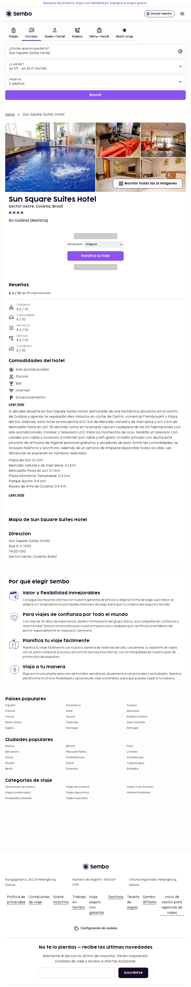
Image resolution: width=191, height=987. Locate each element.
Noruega (72, 728)
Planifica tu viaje (95, 255)
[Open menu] (182, 13)
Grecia (9, 716)
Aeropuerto (75, 244)
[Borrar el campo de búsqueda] (180, 51)
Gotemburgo (135, 757)
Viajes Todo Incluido (140, 787)
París (130, 746)
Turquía (132, 705)
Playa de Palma (76, 751)
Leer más (16, 404)
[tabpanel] (95, 72)
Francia (10, 711)
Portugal (132, 728)
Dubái (70, 763)
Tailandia (72, 722)
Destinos (115, 897)
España (10, 705)
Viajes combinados (17, 792)
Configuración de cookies (95, 928)
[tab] (13, 33)
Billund (70, 746)
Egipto (9, 728)
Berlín (9, 769)
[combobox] (92, 53)
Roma (9, 757)
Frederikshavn (75, 757)
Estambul (72, 769)
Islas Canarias (136, 722)
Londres (132, 751)
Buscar (95, 95)
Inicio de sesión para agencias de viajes (172, 905)
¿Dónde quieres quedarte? (29, 48)
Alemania (133, 711)
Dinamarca (73, 705)
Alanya (9, 746)
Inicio (10, 115)
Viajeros (15, 79)
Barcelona (12, 751)
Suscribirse (133, 972)
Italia (69, 711)
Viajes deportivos (77, 792)
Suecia (70, 716)
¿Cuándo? (16, 64)
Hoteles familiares (138, 792)
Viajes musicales (77, 798)
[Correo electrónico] (76, 973)
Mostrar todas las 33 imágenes (147, 183)
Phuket (9, 763)
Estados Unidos (137, 716)
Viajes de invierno (78, 787)
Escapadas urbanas (18, 798)
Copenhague (135, 763)
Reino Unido (13, 722)
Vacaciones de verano (20, 787)
